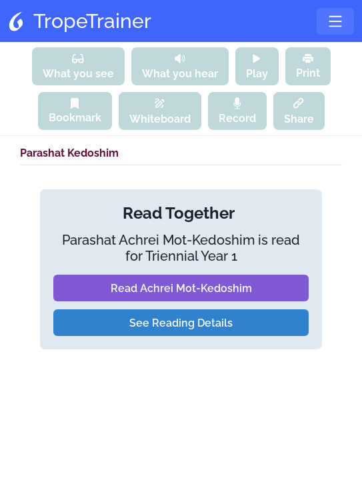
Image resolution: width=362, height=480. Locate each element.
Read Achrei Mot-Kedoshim (181, 288)
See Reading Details (181, 323)
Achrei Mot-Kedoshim (187, 240)
